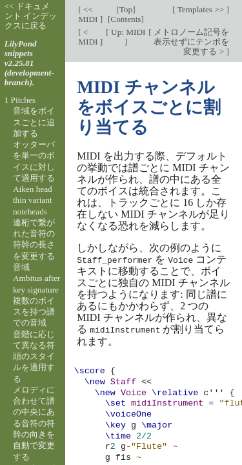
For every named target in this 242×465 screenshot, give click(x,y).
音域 (21, 267)
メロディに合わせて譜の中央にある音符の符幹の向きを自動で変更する (34, 423)
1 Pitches (20, 100)
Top (125, 9)
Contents (125, 19)
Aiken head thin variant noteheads (32, 200)
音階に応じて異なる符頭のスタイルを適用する (34, 356)
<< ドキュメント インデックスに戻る (31, 15)
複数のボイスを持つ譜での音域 (34, 312)
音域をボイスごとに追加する (34, 122)
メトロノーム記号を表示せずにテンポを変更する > (190, 41)
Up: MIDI (127, 32)
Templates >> (201, 9)
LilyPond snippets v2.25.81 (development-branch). (29, 63)
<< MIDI (89, 14)
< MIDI (89, 36)
